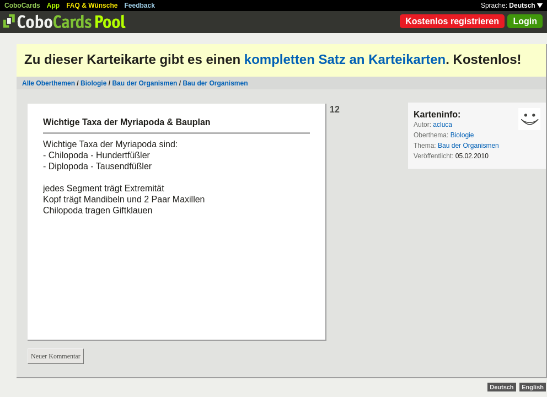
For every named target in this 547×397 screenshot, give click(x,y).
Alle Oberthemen (48, 83)
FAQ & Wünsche (91, 5)
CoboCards (22, 5)
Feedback (140, 5)
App (53, 5)
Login (525, 21)
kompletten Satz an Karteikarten (345, 59)
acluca (442, 124)
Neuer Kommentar (56, 356)
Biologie (93, 83)
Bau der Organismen (144, 83)
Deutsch (526, 5)
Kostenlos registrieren (452, 21)
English (533, 387)
